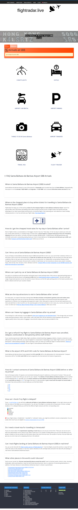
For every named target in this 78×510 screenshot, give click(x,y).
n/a (8, 386)
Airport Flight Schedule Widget (31, 506)
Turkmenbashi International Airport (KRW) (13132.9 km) (20, 469)
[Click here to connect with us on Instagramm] (41, 493)
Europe (6, 495)
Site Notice (61, 494)
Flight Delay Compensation (30, 503)
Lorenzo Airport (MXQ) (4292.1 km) (15, 477)
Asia (6, 494)
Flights (26, 496)
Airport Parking (28, 495)
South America (8, 493)
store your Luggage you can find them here (45, 317)
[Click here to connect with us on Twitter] (55, 491)
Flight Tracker (10, 2)
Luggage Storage (28, 501)
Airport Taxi (27, 498)
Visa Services (27, 502)
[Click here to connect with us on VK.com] (55, 493)
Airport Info (19, 2)
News (34, 2)
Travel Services (27, 2)
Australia (7, 491)
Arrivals (7, 46)
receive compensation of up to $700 (34, 421)
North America (8, 497)
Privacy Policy (61, 495)
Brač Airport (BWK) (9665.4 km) (15, 471)
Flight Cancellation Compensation (32, 504)
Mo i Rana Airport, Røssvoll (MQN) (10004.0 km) (18, 472)
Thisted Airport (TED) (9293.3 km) (15, 470)
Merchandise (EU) (28, 491)
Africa (6, 496)
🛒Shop (39, 2)
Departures (13, 46)
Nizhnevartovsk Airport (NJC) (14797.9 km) (17, 474)
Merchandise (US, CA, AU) (30, 493)
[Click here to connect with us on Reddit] (50, 493)
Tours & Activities (28, 500)
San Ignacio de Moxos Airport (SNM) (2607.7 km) (18, 476)
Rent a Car (27, 497)
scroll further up (13, 404)
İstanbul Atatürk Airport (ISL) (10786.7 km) (17, 475)
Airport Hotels (28, 494)
